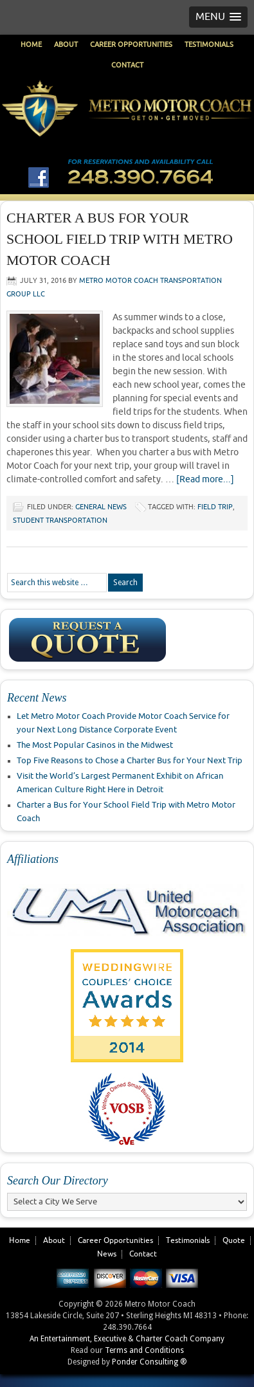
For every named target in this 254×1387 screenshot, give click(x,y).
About (66, 44)
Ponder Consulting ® (149, 1361)
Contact (127, 65)
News (106, 1254)
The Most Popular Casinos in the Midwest (95, 745)
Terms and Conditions (144, 1350)
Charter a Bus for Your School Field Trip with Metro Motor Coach (119, 239)
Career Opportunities (131, 44)
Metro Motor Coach (127, 129)
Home (31, 44)
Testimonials (209, 44)
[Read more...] (205, 479)
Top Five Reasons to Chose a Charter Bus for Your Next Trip (129, 760)
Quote (233, 1241)
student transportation (60, 520)
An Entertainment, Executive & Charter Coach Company (127, 1338)
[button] (218, 17)
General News (101, 507)
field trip (215, 507)
